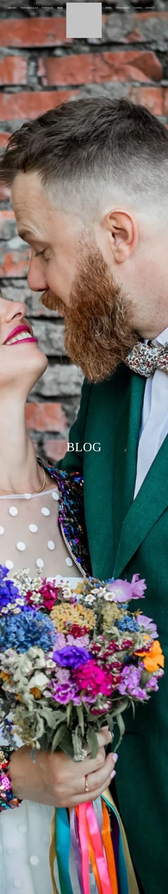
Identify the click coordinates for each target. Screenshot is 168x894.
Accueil (13, 8)
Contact (150, 8)
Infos (109, 8)
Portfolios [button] (47, 8)
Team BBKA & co (29, 8)
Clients (138, 8)
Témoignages (123, 8)
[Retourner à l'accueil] (84, 20)
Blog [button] (59, 8)
